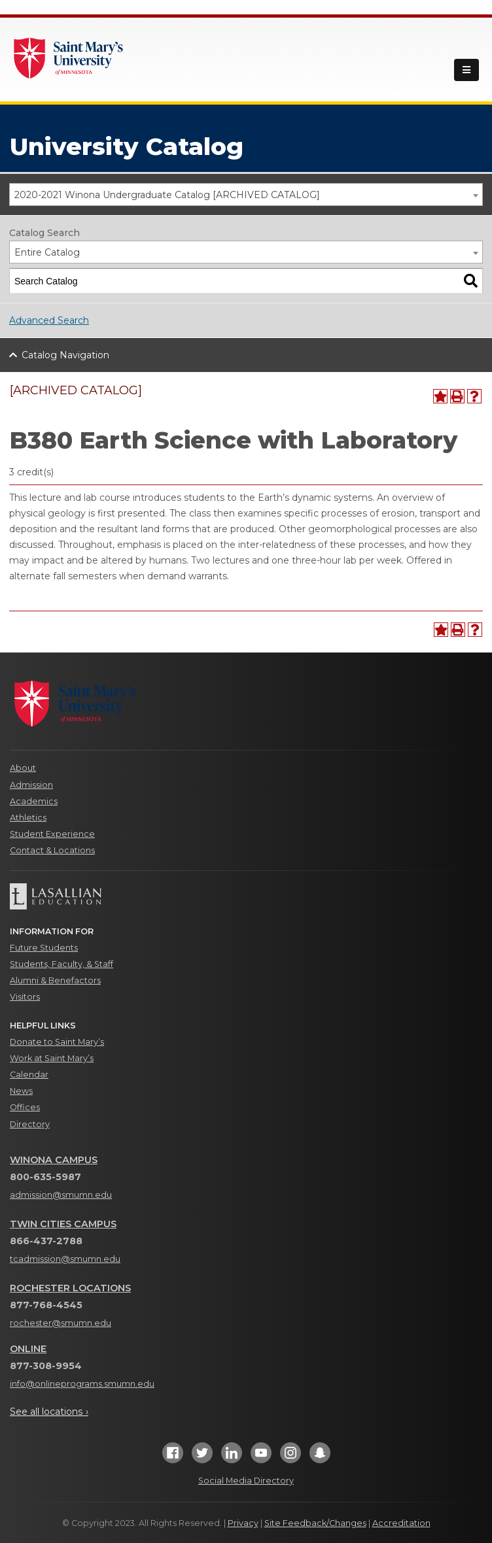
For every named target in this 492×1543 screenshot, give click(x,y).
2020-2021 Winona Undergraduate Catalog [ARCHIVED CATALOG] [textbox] (167, 195)
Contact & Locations (52, 850)
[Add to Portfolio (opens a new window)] (440, 396)
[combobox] (246, 194)
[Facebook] (172, 1457)
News (21, 1091)
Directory (30, 1124)
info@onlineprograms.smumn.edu (82, 1384)
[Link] (69, 57)
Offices (25, 1107)
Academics (34, 801)
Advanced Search (49, 320)
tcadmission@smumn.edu (65, 1259)
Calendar (29, 1074)
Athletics (28, 817)
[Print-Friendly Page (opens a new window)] (457, 396)
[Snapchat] (319, 1457)
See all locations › (49, 1411)
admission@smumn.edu (61, 1195)
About (23, 768)
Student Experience (52, 834)
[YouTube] (261, 1457)
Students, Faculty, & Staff (61, 964)
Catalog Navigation (65, 355)
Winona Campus (53, 1160)
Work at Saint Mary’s (52, 1058)
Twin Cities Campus (63, 1224)
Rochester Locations (70, 1288)
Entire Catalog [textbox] (47, 252)
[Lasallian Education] (246, 896)
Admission (31, 785)
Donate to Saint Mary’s (57, 1042)
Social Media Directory (246, 1480)
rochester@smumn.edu (60, 1323)
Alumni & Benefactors (55, 980)
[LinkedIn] (231, 1457)
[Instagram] (290, 1457)
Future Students (44, 948)
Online (28, 1349)
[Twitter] (202, 1457)
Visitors (25, 997)
